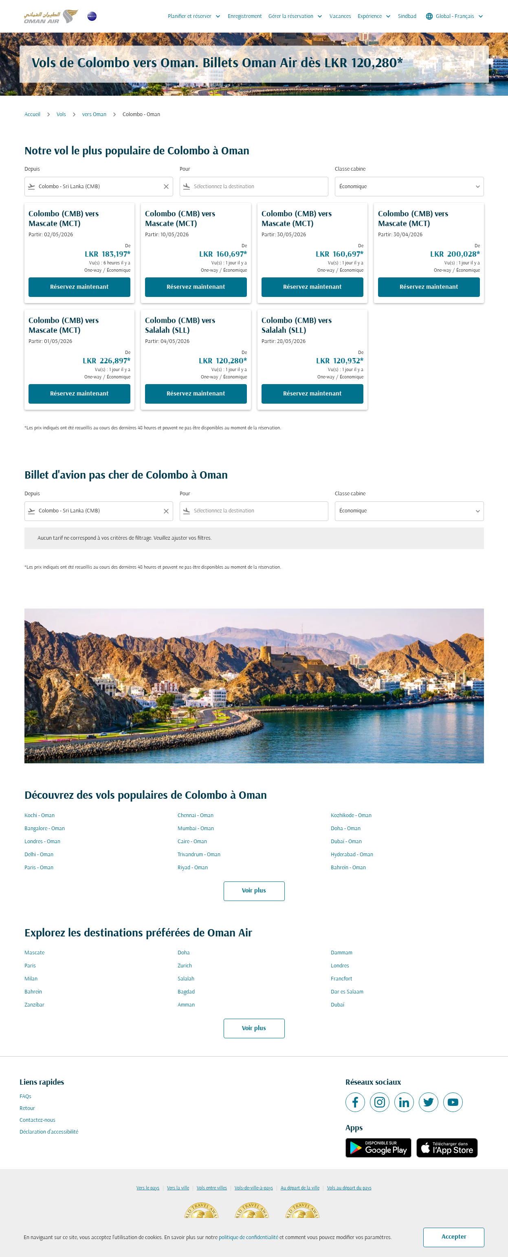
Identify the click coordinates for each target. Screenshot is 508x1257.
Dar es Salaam (347, 992)
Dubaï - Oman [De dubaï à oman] (346, 842)
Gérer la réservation (297, 16)
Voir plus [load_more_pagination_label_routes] (254, 891)
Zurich (185, 966)
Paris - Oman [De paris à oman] (38, 868)
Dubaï (337, 1005)
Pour (185, 169)
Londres (340, 966)
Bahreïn (33, 992)
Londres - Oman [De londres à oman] (42, 842)
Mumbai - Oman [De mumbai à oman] (196, 829)
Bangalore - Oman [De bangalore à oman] (44, 829)
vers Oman (94, 115)
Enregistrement (245, 16)
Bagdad (186, 992)
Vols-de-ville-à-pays (254, 1188)
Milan (30, 979)
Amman (186, 1005)
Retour (27, 1108)
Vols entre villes (212, 1188)
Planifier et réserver (196, 16)
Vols (61, 115)
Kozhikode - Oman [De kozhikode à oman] (351, 816)
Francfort (341, 979)
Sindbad (407, 16)
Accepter (454, 1237)
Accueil (32, 115)
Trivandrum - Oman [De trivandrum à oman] (199, 855)
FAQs (25, 1097)
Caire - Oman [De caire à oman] (192, 842)
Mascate (34, 953)
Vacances (340, 16)
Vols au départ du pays (349, 1188)
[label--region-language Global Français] (455, 16)
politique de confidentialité (248, 1238)
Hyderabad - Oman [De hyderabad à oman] (352, 855)
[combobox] (99, 186)
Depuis (32, 169)
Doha (184, 953)
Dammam (341, 953)
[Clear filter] (166, 186)
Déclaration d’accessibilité (49, 1132)
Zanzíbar (34, 1005)
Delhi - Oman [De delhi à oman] (38, 855)
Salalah (186, 979)
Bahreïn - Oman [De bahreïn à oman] (348, 868)
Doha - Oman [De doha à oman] (346, 829)
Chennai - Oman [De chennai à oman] (195, 816)
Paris (30, 966)
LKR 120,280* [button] (363, 64)
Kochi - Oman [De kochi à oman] (39, 816)
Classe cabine (350, 169)
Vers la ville (178, 1188)
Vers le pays (147, 1188)
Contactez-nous (37, 1120)
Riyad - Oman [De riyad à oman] (193, 868)
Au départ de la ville (300, 1188)
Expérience (376, 16)
